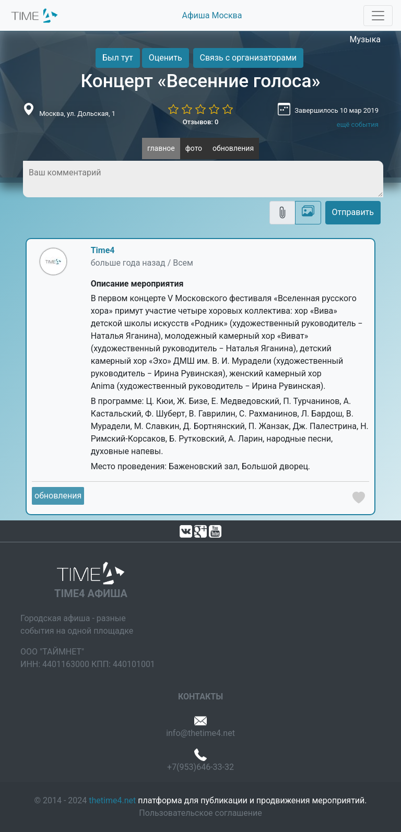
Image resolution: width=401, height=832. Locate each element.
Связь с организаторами (248, 58)
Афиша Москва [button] (212, 15)
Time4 (103, 250)
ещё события (358, 124)
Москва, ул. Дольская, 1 (77, 113)
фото (193, 148)
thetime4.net (112, 800)
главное (161, 148)
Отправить (353, 212)
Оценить (165, 58)
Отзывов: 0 (201, 122)
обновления (233, 148)
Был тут (117, 58)
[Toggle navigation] (378, 15)
